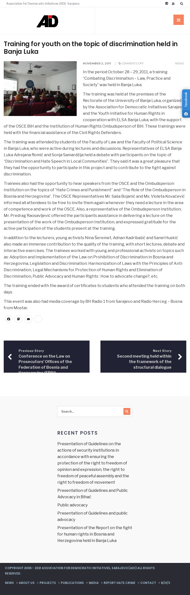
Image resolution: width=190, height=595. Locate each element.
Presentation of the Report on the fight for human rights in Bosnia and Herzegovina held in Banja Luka (94, 534)
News (179, 63)
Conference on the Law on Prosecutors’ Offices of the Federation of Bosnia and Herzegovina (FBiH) (45, 362)
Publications (72, 583)
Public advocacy (72, 505)
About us (27, 583)
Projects (48, 583)
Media (94, 583)
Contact (148, 583)
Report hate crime (119, 583)
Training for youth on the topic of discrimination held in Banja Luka (91, 47)
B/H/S (165, 583)
